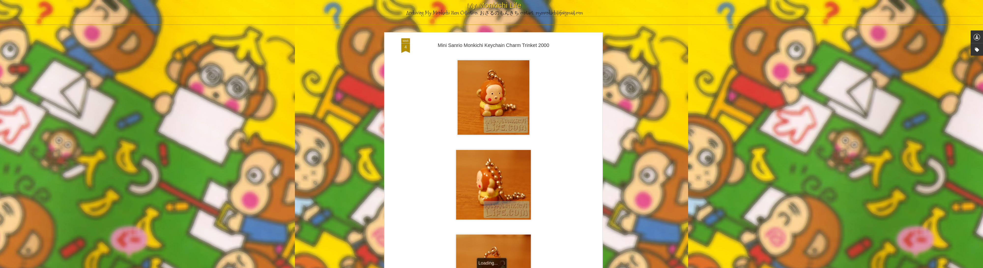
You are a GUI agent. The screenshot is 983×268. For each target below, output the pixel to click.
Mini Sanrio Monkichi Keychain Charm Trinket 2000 (493, 44)
